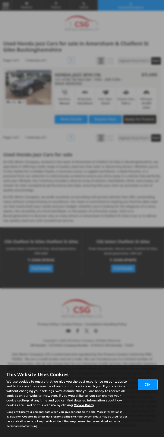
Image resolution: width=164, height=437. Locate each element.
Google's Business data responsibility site (49, 416)
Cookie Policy (84, 405)
